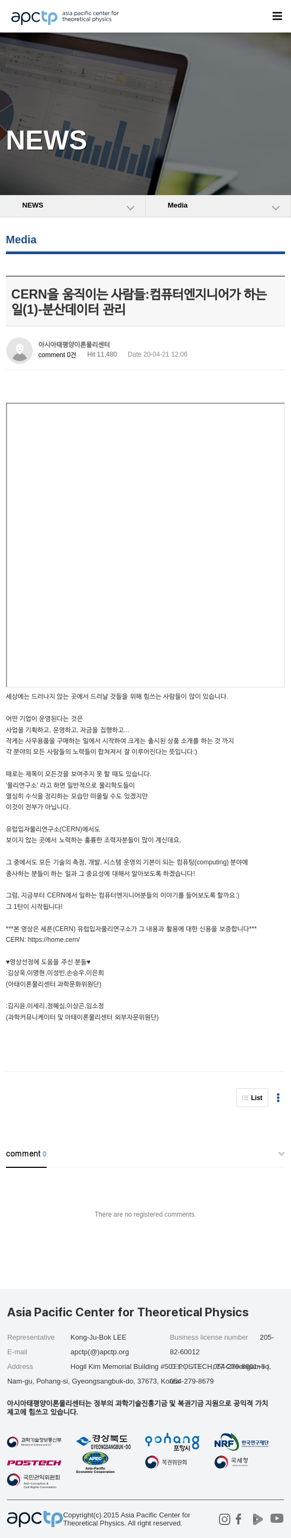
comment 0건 (57, 355)
